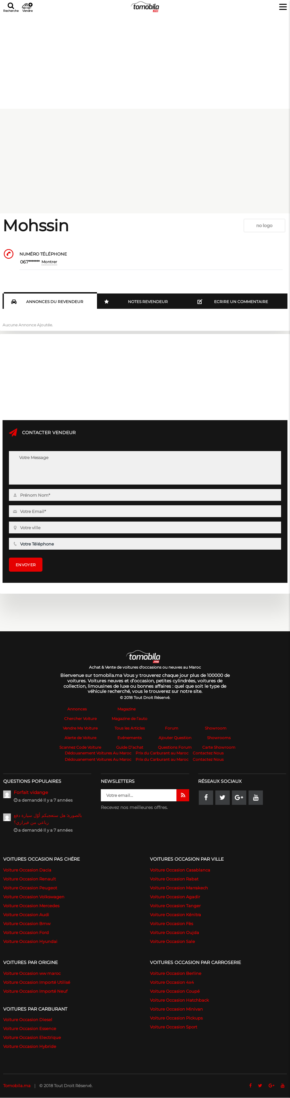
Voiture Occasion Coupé (175, 991)
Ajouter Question (175, 737)
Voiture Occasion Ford (26, 932)
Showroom (216, 728)
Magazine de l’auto (129, 718)
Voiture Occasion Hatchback (179, 1000)
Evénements (129, 737)
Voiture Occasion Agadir (175, 896)
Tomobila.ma (17, 1085)
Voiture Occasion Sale (172, 941)
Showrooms (219, 737)
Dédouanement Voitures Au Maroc (98, 753)
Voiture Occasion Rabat (174, 878)
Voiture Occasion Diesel (27, 1019)
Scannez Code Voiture (80, 747)
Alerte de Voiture (80, 737)
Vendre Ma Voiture (80, 728)
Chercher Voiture (80, 718)
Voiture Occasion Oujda (174, 932)
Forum (171, 728)
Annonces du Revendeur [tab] (47, 301)
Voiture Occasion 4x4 (172, 982)
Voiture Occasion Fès (171, 923)
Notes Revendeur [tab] (136, 301)
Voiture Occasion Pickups (176, 1017)
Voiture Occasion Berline (175, 973)
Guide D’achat (129, 747)
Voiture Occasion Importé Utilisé (36, 982)
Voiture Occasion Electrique (32, 1037)
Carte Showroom (218, 747)
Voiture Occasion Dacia (27, 869)
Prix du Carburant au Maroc (162, 753)
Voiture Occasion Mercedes (31, 905)
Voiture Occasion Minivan (176, 1009)
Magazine (126, 709)
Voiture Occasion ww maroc (32, 973)
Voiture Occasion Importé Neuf (35, 991)
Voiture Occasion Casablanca (180, 869)
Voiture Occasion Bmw (26, 923)
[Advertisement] (145, 60)
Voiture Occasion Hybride (29, 1046)
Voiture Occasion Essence (29, 1028)
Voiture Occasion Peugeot (30, 887)
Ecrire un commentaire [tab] (232, 301)
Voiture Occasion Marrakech (179, 887)
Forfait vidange (31, 792)
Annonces (77, 709)
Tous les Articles (130, 728)
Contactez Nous (208, 753)
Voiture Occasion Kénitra (175, 914)
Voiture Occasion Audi (26, 914)
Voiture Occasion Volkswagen (33, 896)
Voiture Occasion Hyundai (30, 941)
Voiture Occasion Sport (173, 1026)
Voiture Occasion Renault (29, 878)
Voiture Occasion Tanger (175, 905)
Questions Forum (175, 747)
